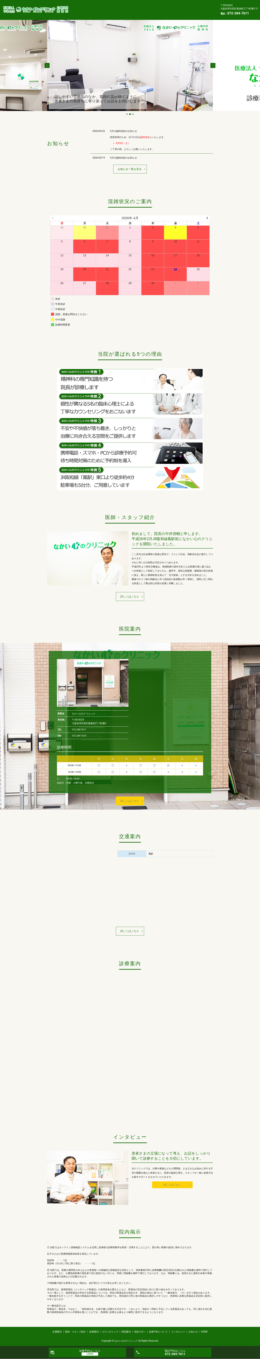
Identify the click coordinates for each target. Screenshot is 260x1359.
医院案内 (168, 7)
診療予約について (85, 12)
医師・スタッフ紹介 (103, 7)
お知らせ (129, 12)
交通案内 (80, 7)
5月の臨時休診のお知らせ (123, 131)
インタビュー (109, 12)
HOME (144, 12)
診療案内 (126, 7)
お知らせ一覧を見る (130, 169)
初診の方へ (186, 7)
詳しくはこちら (129, 596)
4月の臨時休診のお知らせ (123, 157)
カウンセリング (147, 7)
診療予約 (89, 1350)
